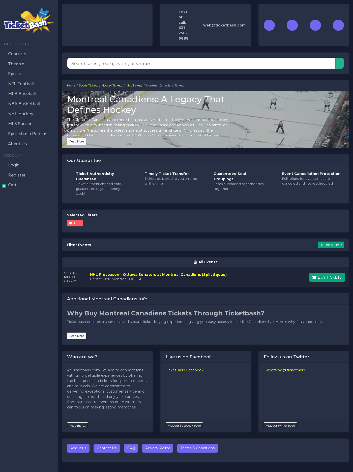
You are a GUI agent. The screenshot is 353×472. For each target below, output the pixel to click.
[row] (205, 277)
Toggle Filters (331, 245)
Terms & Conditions (198, 448)
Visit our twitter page (280, 425)
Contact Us (106, 448)
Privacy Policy (157, 448)
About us (78, 448)
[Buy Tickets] (327, 277)
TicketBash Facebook (184, 370)
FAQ (131, 448)
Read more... (77, 425)
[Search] (201, 63)
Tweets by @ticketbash (284, 370)
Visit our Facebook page (184, 425)
